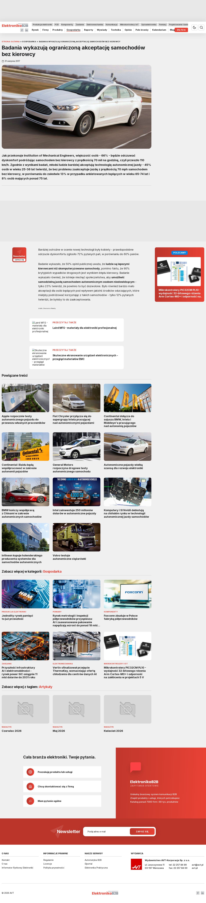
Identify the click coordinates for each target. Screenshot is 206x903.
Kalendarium (159, 29)
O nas (4, 863)
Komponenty (67, 24)
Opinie (128, 29)
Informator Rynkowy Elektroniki (17, 867)
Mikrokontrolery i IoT (129, 24)
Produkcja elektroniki (42, 24)
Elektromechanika (95, 24)
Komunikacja (111, 24)
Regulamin (48, 860)
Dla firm (181, 29)
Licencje (47, 863)
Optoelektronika (148, 24)
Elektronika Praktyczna (96, 867)
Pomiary (162, 24)
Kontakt (6, 860)
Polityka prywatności (53, 867)
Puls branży (142, 29)
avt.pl (195, 868)
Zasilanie (80, 24)
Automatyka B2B (93, 860)
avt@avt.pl (197, 864)
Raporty (88, 29)
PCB (57, 24)
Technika (116, 29)
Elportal (88, 863)
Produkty (57, 29)
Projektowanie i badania (180, 24)
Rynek (35, 29)
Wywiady (102, 29)
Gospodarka (73, 29)
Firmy (45, 29)
